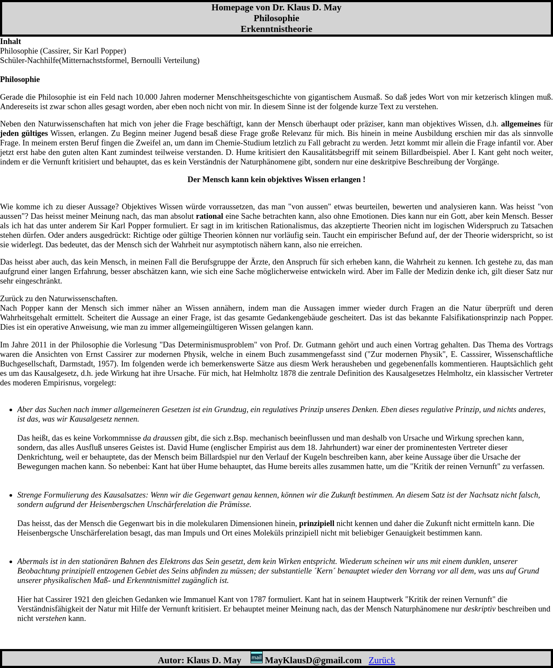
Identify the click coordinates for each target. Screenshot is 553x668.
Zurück (382, 660)
